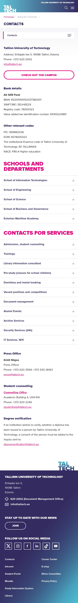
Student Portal (13, 574)
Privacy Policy (49, 581)
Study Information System (19, 588)
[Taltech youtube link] (55, 546)
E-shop (45, 566)
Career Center (49, 559)
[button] (69, 35)
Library (9, 596)
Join (15, 525)
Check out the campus (39, 75)
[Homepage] (10, 8)
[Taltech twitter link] (8, 546)
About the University (27, 17)
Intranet (9, 566)
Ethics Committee (51, 574)
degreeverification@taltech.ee (21, 444)
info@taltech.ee (13, 64)
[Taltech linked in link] (36, 546)
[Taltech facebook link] (27, 546)
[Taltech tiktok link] (46, 546)
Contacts (10, 559)
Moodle (9, 581)
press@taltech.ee (14, 374)
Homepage (9, 17)
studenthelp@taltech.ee (17, 407)
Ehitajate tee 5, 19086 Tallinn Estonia (14, 488)
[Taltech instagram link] (17, 546)
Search (66, 8)
